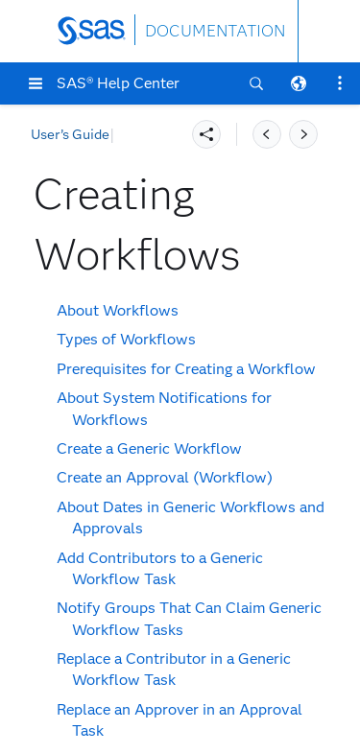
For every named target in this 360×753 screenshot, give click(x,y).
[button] (35, 83)
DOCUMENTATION (215, 31)
